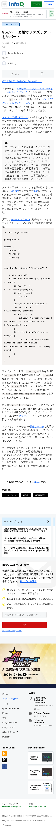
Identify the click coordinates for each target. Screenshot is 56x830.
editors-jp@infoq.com (37, 806)
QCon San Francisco (39, 721)
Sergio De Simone (15, 53)
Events (5, 713)
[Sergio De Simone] (4, 53)
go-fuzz (15, 191)
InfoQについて (8, 727)
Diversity (6, 737)
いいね (17, 74)
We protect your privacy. (12, 631)
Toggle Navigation (4, 4)
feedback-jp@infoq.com (11, 806)
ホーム (5, 694)
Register (36, 4)
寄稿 (4, 718)
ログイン (6, 703)
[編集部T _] (4, 63)
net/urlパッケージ (20, 219)
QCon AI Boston (42, 713)
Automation (40, 495)
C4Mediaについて (10, 732)
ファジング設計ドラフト (15, 117)
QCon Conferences (10, 708)
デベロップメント (10, 24)
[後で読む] (42, 74)
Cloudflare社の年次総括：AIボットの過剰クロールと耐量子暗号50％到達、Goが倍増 (25, 539)
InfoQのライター (9, 722)
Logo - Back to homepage (16, 4)
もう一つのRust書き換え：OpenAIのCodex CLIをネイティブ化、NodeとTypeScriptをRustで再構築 (26, 550)
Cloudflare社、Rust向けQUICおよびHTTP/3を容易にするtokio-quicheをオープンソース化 (26, 530)
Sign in (49, 4)
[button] (24, 625)
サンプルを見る (28, 581)
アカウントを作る (10, 698)
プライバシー (7, 825)
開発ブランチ (37, 426)
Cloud (37, 482)
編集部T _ (11, 63)
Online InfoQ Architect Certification (40, 700)
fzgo (35, 191)
